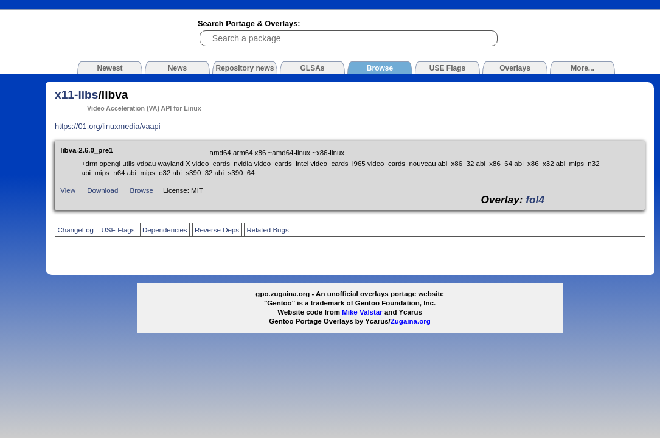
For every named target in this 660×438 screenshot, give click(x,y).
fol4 (535, 199)
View (67, 190)
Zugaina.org (411, 321)
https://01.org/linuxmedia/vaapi (108, 126)
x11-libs (76, 94)
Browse (141, 190)
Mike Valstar (362, 312)
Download (102, 190)
